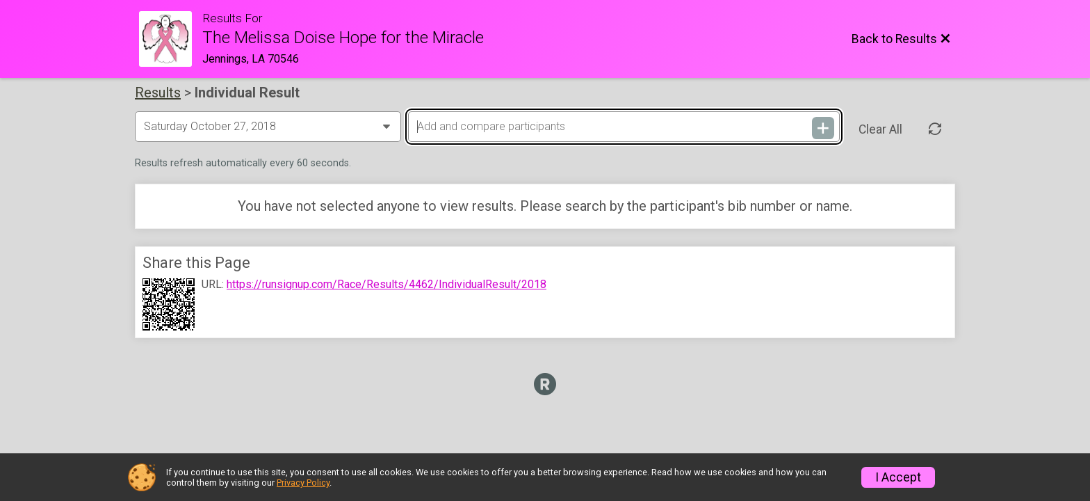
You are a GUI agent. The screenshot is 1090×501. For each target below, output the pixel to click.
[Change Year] (268, 126)
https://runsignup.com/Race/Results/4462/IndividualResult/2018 (386, 284)
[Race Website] (170, 39)
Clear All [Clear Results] (880, 129)
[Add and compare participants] (623, 126)
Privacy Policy (303, 482)
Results (158, 92)
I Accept (898, 477)
